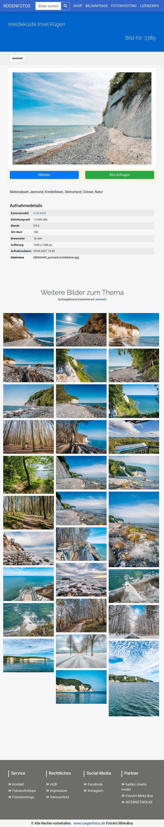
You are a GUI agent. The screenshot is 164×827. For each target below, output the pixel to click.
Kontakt (16, 784)
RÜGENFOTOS (16, 6)
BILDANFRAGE (97, 6)
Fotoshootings (21, 797)
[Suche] (48, 6)
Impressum (56, 791)
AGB (51, 784)
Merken (44, 175)
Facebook (93, 784)
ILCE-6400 (40, 213)
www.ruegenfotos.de (89, 823)
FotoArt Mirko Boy (137, 796)
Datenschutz (57, 797)
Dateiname (17, 257)
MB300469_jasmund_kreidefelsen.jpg (56, 257)
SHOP (77, 6)
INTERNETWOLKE (137, 802)
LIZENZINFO (149, 6)
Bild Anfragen (120, 175)
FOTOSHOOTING (124, 6)
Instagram (93, 791)
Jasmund (17, 58)
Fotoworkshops (22, 791)
